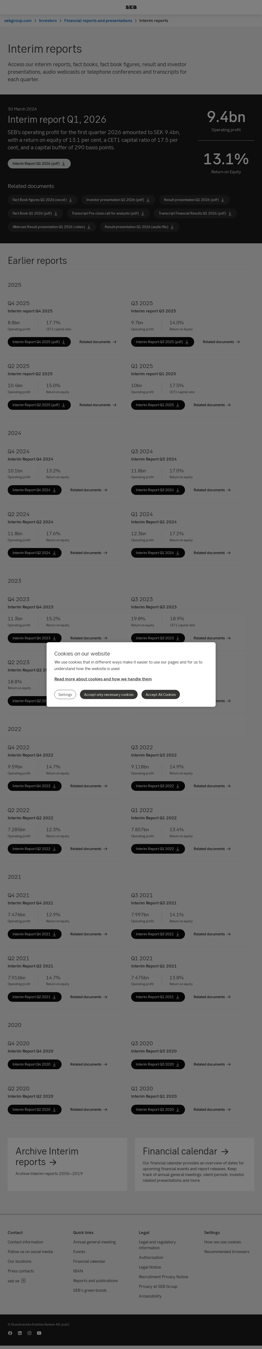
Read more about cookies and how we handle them (103, 679)
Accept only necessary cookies (109, 694)
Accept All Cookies (161, 694)
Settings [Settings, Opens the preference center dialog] (65, 694)
